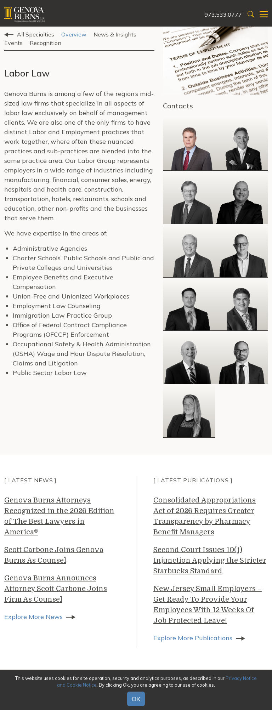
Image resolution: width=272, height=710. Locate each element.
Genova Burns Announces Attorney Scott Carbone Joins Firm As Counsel (55, 588)
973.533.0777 (223, 14)
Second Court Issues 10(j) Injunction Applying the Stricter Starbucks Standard (209, 560)
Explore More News (33, 617)
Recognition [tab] (45, 42)
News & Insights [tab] (115, 34)
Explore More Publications (192, 638)
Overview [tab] (73, 34)
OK (136, 699)
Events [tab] (13, 42)
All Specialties (35, 34)
